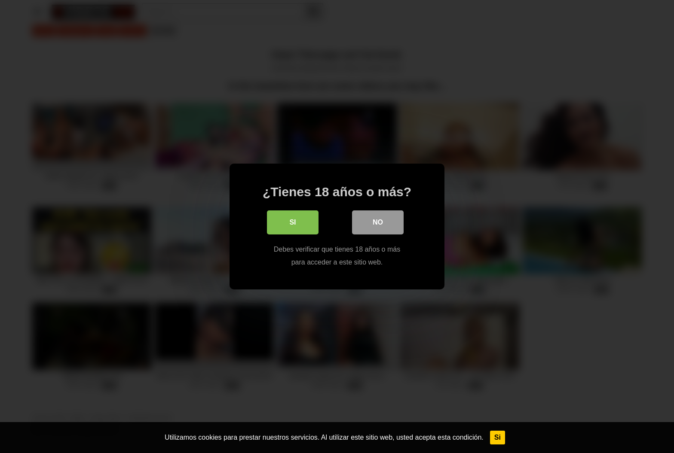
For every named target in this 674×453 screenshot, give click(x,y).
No (378, 222)
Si (497, 437)
